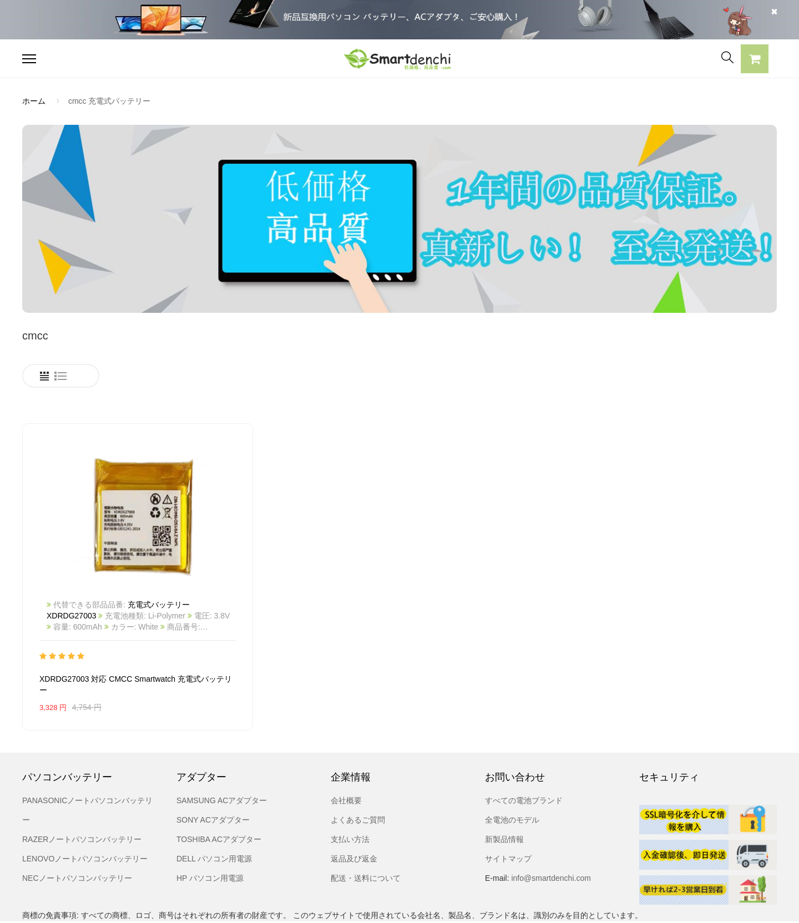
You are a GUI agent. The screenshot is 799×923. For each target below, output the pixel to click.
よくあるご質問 (358, 778)
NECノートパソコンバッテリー (77, 837)
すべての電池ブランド (524, 759)
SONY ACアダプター (213, 778)
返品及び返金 (354, 817)
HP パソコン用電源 (210, 837)
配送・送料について (366, 837)
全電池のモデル (512, 778)
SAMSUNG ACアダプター (221, 759)
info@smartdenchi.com (550, 837)
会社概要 (346, 759)
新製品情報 (504, 798)
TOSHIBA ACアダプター (218, 798)
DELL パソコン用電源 (214, 817)
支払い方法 (350, 798)
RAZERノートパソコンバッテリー (81, 798)
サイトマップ (508, 817)
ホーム (33, 101)
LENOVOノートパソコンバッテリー (85, 817)
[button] (754, 60)
